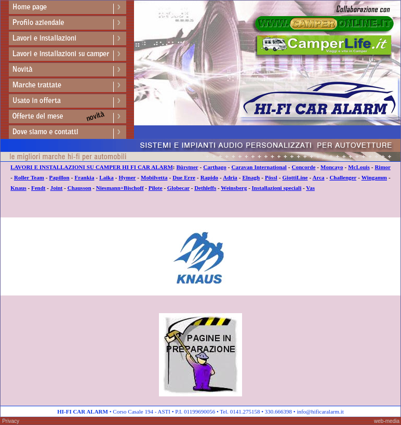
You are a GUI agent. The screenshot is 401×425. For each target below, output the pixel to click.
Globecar (178, 188)
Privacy (10, 421)
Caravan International (259, 167)
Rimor (382, 167)
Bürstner (187, 167)
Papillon (59, 177)
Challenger (342, 177)
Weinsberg (234, 188)
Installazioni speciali (277, 188)
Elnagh (251, 177)
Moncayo (331, 167)
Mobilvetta (154, 177)
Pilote (156, 188)
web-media (386, 421)
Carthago (214, 167)
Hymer (127, 177)
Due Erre (183, 177)
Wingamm (374, 177)
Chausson (79, 188)
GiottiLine (295, 177)
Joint (56, 188)
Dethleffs (205, 188)
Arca (319, 177)
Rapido (209, 177)
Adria (230, 177)
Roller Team (29, 177)
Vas (310, 188)
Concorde (304, 167)
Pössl (271, 177)
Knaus (18, 188)
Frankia (85, 177)
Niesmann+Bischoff (120, 188)
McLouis (359, 167)
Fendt (38, 188)
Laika (106, 177)
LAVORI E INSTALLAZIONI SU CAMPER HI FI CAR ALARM (91, 167)
